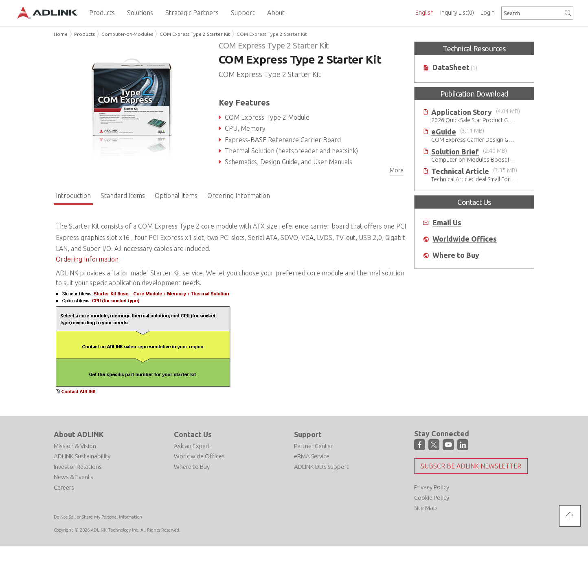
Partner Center (313, 445)
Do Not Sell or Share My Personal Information (98, 517)
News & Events (73, 476)
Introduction (73, 195)
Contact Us (193, 434)
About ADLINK (79, 434)
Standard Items (123, 195)
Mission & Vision (75, 445)
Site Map (425, 507)
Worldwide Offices (464, 239)
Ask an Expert (192, 445)
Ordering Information (238, 195)
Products (84, 34)
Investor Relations (78, 466)
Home (61, 34)
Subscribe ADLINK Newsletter (471, 466)
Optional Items (176, 195)
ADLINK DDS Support (321, 466)
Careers (64, 487)
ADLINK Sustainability (82, 456)
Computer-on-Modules (127, 34)
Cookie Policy (431, 497)
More (397, 170)
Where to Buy (455, 255)
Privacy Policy (431, 487)
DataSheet (451, 67)
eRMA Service (311, 456)
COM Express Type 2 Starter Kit (195, 34)
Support (308, 434)
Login (487, 12)
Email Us (446, 223)
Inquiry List (457, 12)
